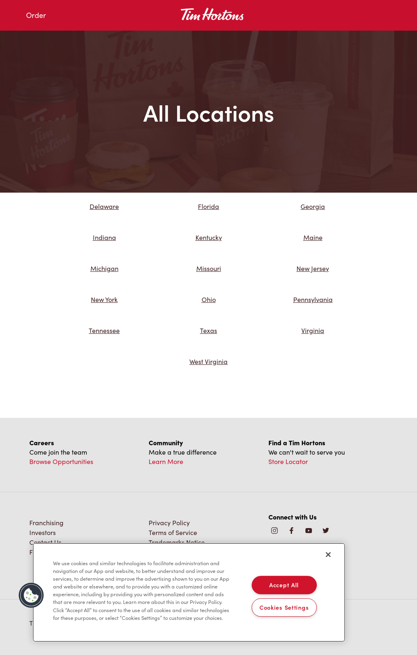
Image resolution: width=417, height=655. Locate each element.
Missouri (208, 268)
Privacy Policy (169, 522)
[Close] (328, 555)
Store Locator (288, 461)
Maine (313, 237)
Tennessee (104, 330)
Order (36, 15)
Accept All (284, 585)
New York (104, 299)
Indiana (104, 237)
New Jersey (312, 268)
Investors (42, 532)
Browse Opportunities (61, 461)
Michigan (104, 268)
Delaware (104, 206)
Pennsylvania (313, 299)
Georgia (313, 206)
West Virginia (208, 361)
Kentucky (208, 237)
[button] (31, 595)
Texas (208, 330)
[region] (189, 592)
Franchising (46, 522)
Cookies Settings (284, 607)
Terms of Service (173, 532)
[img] (326, 531)
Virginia (312, 330)
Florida (208, 206)
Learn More (166, 461)
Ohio (209, 299)
